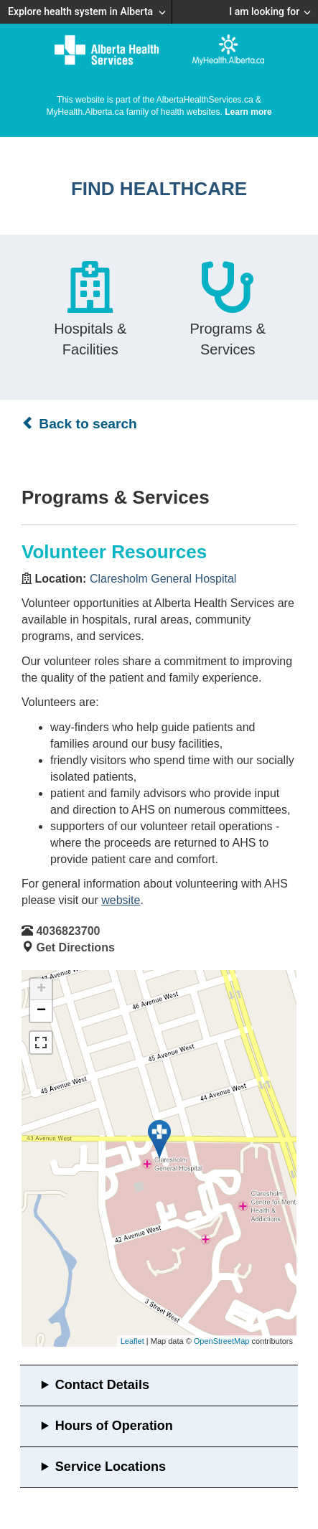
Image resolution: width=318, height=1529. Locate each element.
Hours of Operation (114, 1426)
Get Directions (75, 947)
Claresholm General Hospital (163, 579)
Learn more (248, 112)
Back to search (79, 423)
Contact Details (102, 1385)
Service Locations (110, 1466)
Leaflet (132, 1341)
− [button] (41, 1011)
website (120, 900)
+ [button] (41, 989)
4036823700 (68, 931)
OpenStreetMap (222, 1341)
